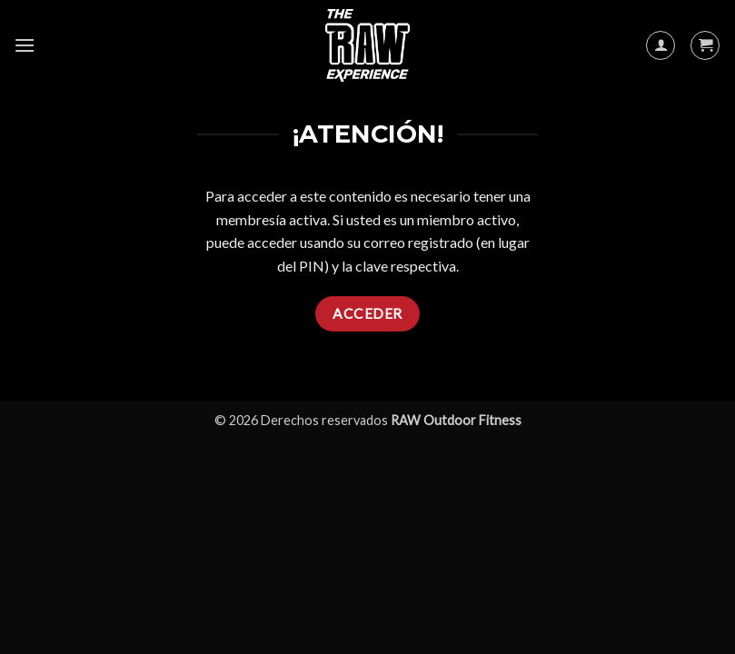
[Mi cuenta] (660, 45)
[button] (24, 45)
